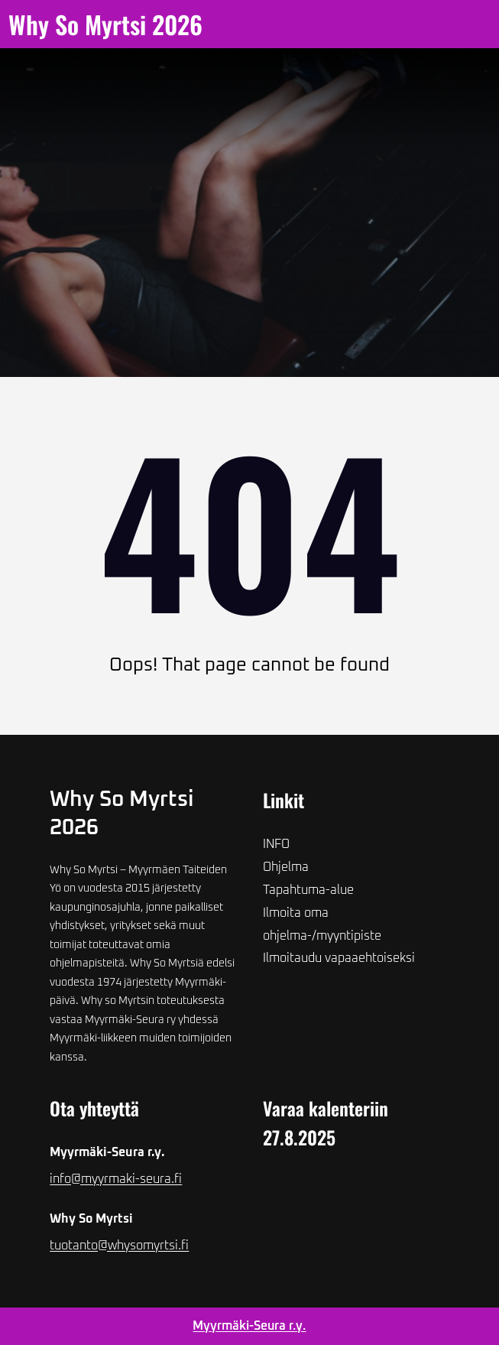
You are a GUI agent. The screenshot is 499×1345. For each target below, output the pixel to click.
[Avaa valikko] (237, 24)
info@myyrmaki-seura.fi (116, 1179)
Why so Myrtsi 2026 (105, 24)
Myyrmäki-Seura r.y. (249, 1326)
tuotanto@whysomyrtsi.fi (119, 1245)
